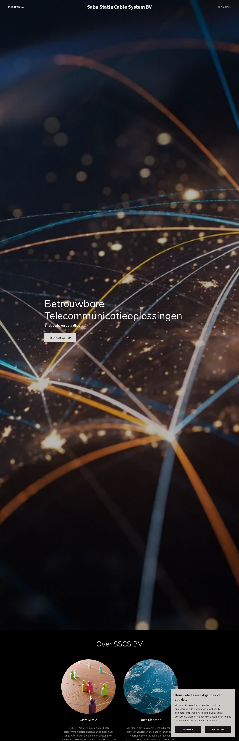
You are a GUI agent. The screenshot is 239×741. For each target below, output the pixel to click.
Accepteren (218, 729)
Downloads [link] (224, 6)
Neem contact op (60, 337)
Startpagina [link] (16, 6)
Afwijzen (188, 729)
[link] (119, 7)
